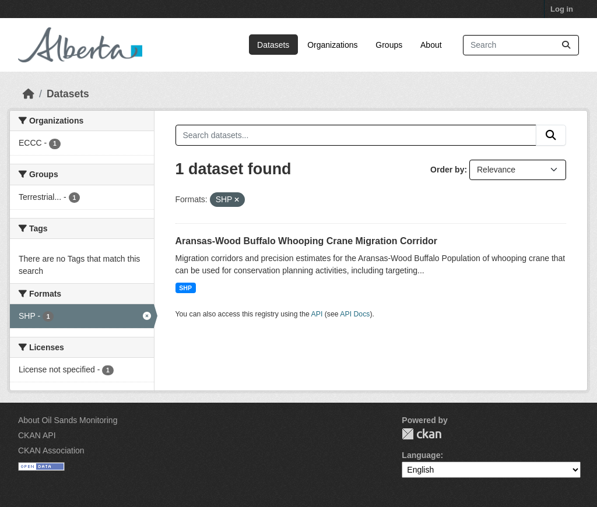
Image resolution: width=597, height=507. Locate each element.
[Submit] (566, 45)
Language (421, 455)
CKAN (421, 434)
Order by (447, 169)
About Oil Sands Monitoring (67, 420)
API (317, 314)
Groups (388, 45)
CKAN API (37, 435)
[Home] (28, 94)
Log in (561, 9)
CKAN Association (51, 450)
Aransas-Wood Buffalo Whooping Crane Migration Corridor (306, 241)
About (431, 45)
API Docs (355, 314)
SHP (185, 287)
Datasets (273, 45)
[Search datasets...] (521, 45)
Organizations (332, 45)
